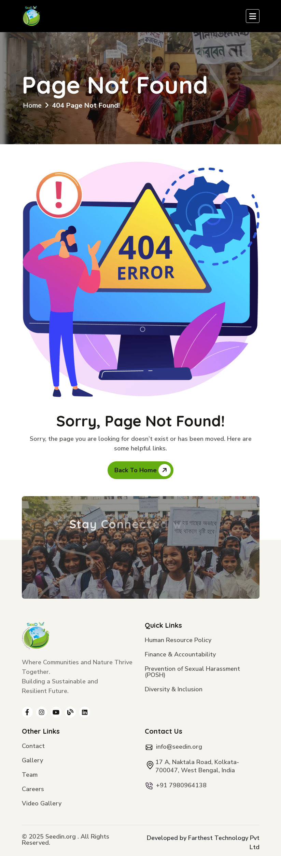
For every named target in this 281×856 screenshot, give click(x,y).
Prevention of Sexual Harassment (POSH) (192, 672)
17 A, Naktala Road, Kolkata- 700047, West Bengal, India (197, 766)
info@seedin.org (179, 747)
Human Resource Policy (178, 640)
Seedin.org (60, 836)
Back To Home (142, 470)
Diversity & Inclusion (173, 689)
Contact (33, 746)
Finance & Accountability (180, 654)
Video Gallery (41, 803)
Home (32, 105)
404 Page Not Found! (86, 105)
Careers (33, 789)
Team (30, 775)
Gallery (32, 760)
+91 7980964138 (181, 785)
